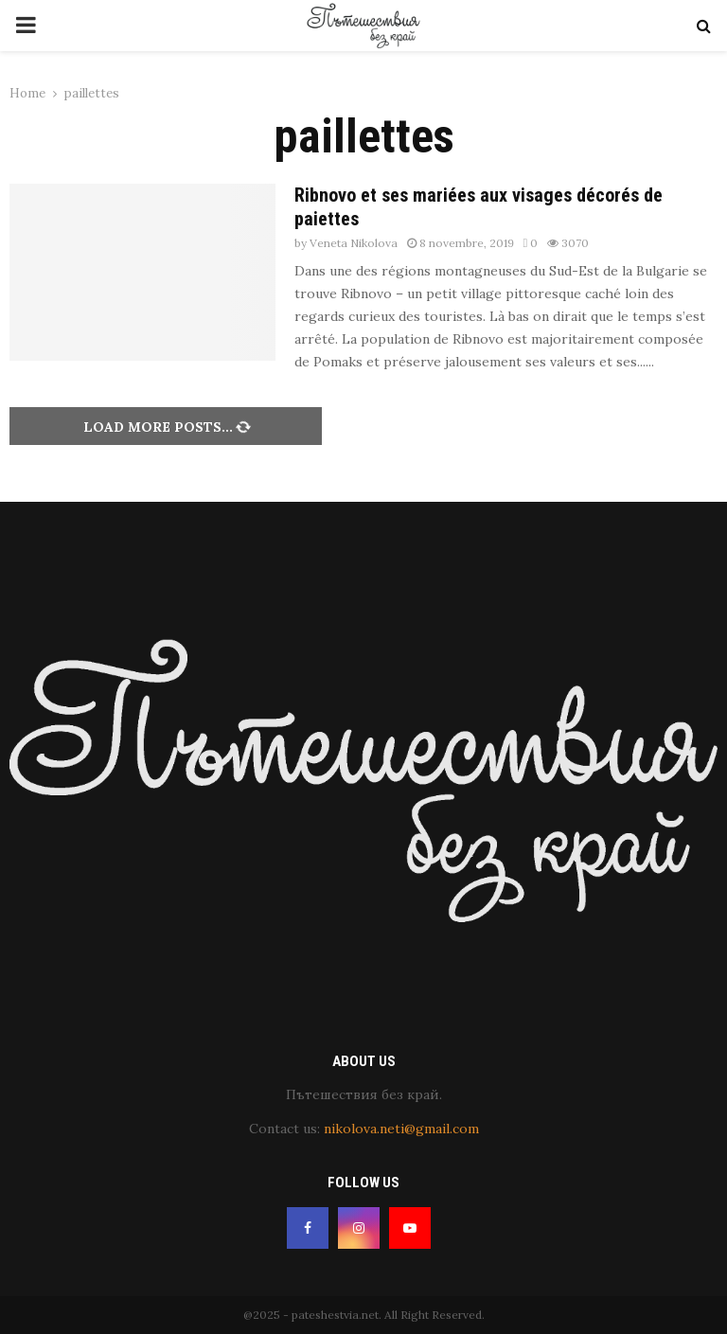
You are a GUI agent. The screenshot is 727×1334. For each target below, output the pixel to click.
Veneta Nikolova (354, 243)
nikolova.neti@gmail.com (401, 1128)
